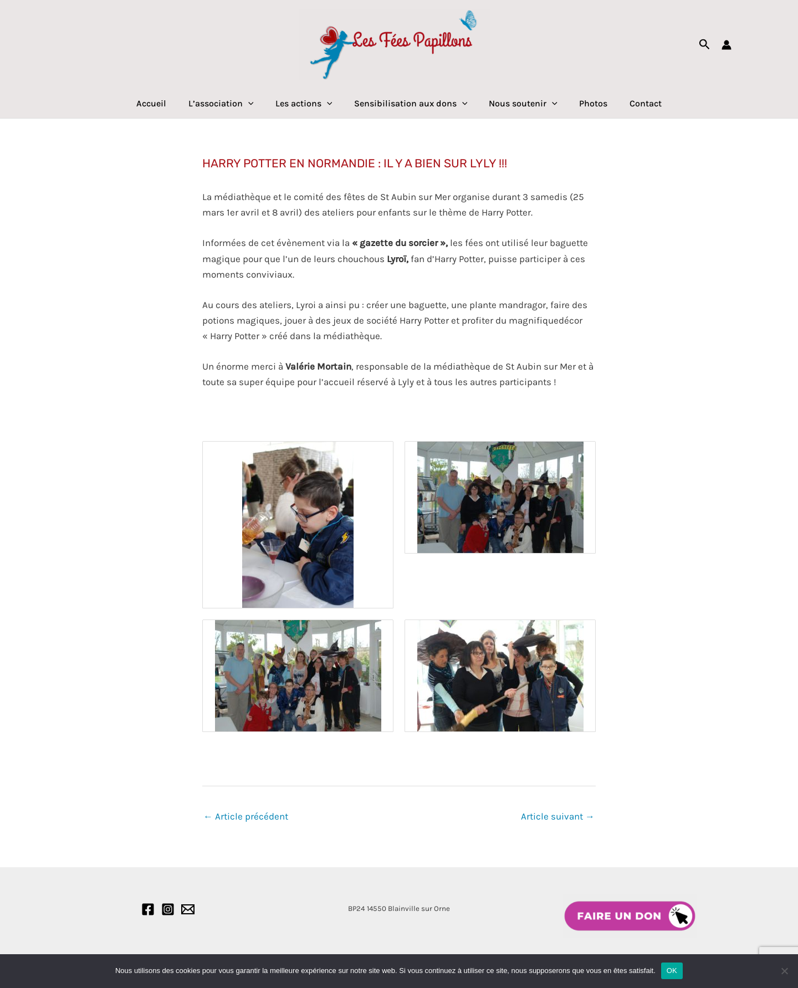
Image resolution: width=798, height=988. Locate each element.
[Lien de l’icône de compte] (727, 45)
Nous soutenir (519, 103)
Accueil (163, 103)
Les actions (307, 103)
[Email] (188, 909)
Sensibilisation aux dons (411, 103)
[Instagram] (168, 909)
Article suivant (558, 816)
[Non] (784, 970)
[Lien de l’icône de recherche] (704, 45)
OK (672, 970)
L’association (229, 103)
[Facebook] (148, 909)
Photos (585, 103)
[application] (256, 103)
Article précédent (245, 816)
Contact (633, 103)
